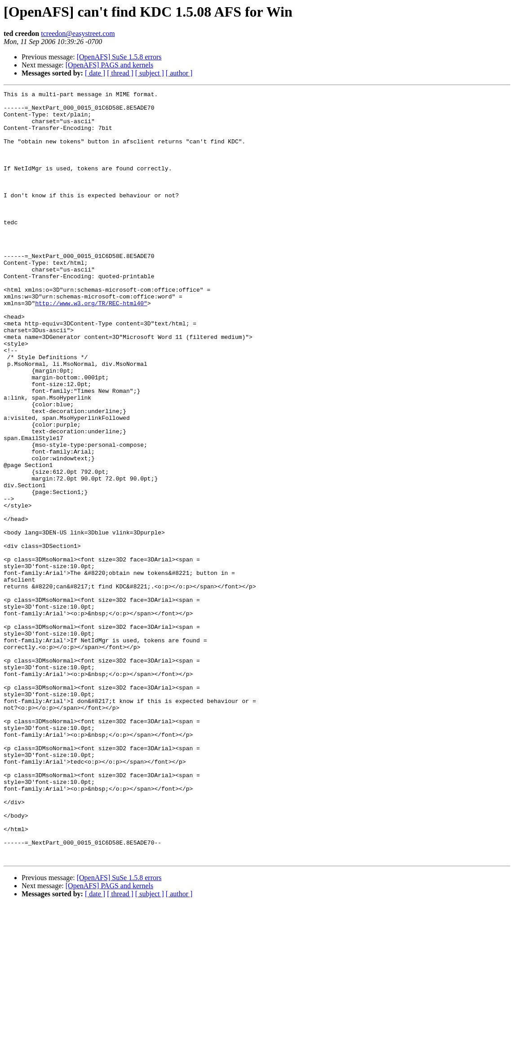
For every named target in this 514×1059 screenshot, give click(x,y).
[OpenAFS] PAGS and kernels (109, 65)
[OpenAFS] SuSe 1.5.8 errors (119, 57)
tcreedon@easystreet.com (78, 33)
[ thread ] (120, 73)
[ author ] (179, 73)
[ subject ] (149, 73)
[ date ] (95, 73)
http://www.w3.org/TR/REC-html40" (91, 346)
